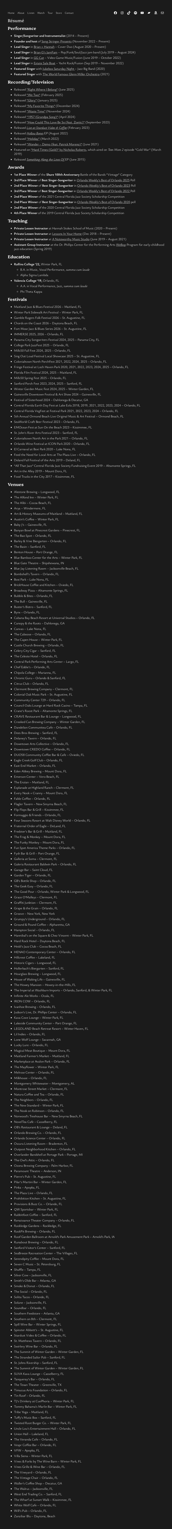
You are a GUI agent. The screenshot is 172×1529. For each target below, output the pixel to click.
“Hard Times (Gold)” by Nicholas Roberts (58, 149)
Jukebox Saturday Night (59, 68)
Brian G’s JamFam (45, 52)
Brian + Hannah (44, 46)
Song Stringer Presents (56, 41)
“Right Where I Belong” (42, 89)
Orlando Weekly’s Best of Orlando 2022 (103, 191)
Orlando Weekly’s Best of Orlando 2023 (103, 185)
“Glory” (32, 100)
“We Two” (33, 95)
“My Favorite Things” (41, 106)
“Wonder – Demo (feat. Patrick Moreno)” (54, 144)
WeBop (121, 244)
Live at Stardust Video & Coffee (47, 127)
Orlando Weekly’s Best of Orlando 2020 (103, 202)
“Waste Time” (36, 111)
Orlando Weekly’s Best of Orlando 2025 (103, 180)
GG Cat (39, 57)
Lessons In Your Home (67, 233)
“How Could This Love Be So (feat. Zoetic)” (56, 122)
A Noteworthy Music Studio (71, 239)
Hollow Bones (35, 133)
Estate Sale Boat (44, 63)
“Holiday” (33, 138)
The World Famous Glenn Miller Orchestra (71, 74)
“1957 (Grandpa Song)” (42, 117)
